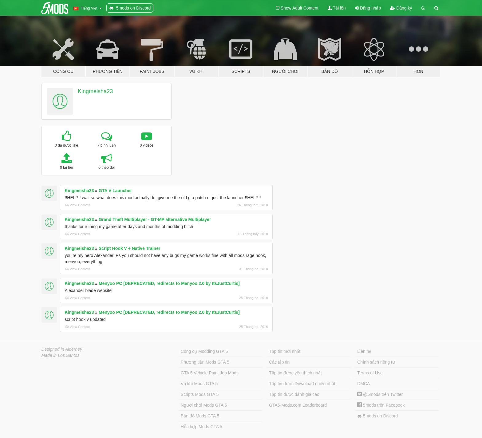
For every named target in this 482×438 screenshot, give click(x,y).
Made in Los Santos (60, 355)
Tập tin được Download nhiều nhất (302, 383)
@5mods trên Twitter (380, 394)
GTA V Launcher (115, 190)
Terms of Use (369, 372)
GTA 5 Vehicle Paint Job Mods (210, 372)
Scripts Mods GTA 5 (200, 394)
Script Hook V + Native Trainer (129, 248)
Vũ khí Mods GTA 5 (199, 383)
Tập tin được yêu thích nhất (295, 372)
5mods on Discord (377, 416)
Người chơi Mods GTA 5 (204, 405)
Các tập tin (279, 362)
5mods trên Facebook (381, 405)
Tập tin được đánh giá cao (294, 394)
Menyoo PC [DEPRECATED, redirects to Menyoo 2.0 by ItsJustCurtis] (169, 283)
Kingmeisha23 (95, 91)
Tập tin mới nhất (284, 351)
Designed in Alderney (61, 349)
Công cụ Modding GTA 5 (204, 351)
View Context (77, 205)
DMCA (363, 383)
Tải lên (337, 8)
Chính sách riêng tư (376, 362)
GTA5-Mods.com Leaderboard (298, 405)
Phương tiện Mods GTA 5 (205, 362)
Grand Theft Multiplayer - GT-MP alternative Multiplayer (155, 219)
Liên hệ (364, 351)
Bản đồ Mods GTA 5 (200, 415)
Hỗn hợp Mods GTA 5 (201, 426)
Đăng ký (401, 8)
